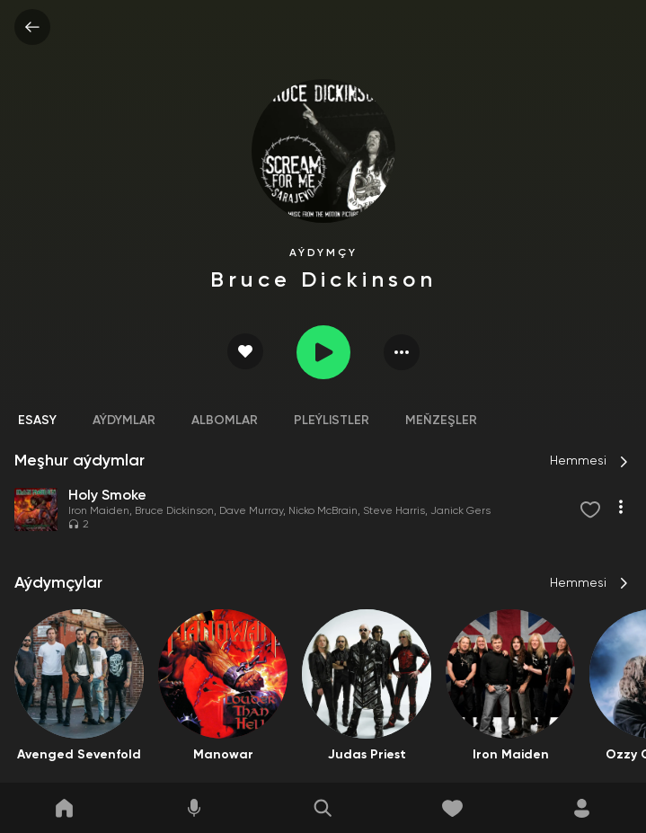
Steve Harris (394, 511)
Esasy (37, 420)
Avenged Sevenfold (79, 755)
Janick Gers (460, 511)
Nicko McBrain (323, 511)
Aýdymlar (124, 420)
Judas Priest (367, 755)
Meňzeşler (441, 420)
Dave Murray (251, 511)
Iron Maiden (98, 511)
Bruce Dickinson (174, 511)
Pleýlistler (331, 420)
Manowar (223, 755)
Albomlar (224, 420)
